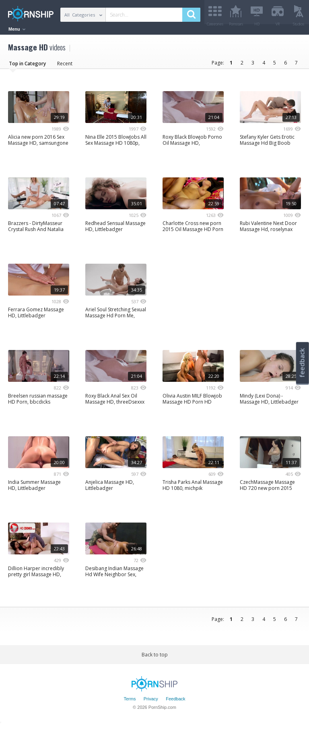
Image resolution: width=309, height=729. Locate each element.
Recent (64, 66)
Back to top (155, 657)
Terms (130, 702)
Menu (16, 29)
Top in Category (27, 66)
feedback (302, 362)
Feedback (175, 702)
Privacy (151, 702)
